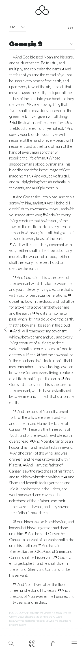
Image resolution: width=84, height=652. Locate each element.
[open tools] (70, 28)
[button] (22, 27)
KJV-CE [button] (17, 27)
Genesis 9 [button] (42, 45)
